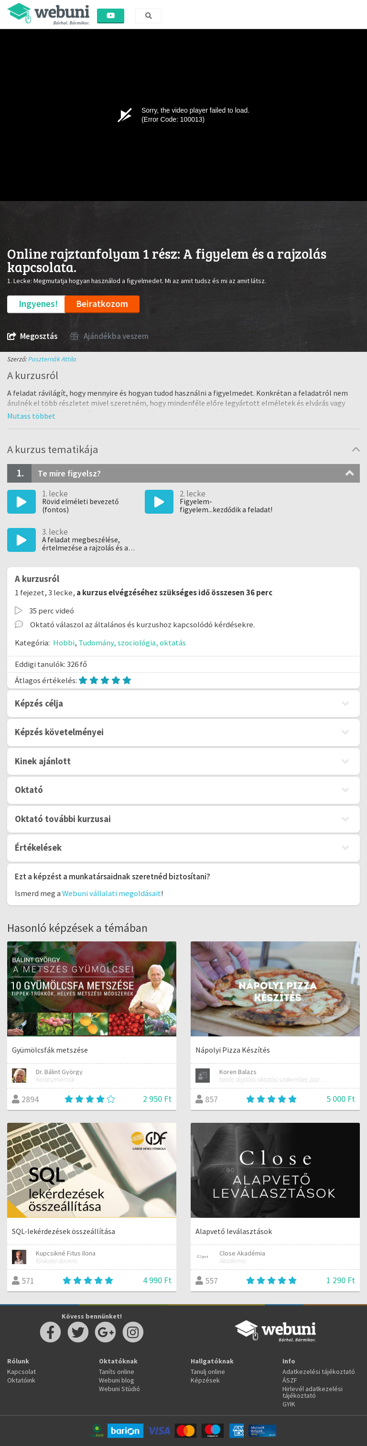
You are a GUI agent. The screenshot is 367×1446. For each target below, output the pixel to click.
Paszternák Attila (52, 359)
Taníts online (116, 1371)
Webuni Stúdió (119, 1388)
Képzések (205, 1380)
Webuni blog (116, 1380)
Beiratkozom (102, 303)
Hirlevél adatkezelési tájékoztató (312, 1392)
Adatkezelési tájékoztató (318, 1371)
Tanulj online (208, 1371)
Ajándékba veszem (109, 336)
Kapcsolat (21, 1371)
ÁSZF (289, 1380)
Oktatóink (21, 1380)
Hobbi (64, 642)
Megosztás (32, 336)
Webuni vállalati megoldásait (111, 893)
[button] (31, 416)
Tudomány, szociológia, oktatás (132, 642)
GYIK (288, 1404)
